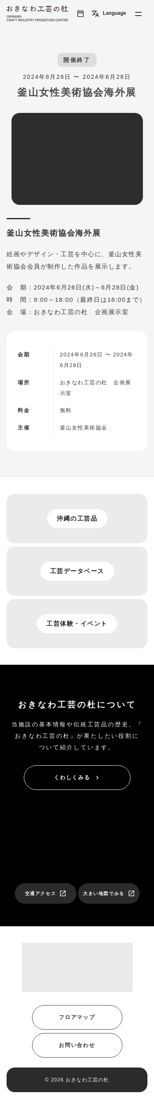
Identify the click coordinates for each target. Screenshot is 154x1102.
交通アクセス (46, 893)
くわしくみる (77, 777)
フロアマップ (77, 1017)
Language (108, 13)
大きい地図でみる (109, 893)
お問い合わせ (77, 1045)
